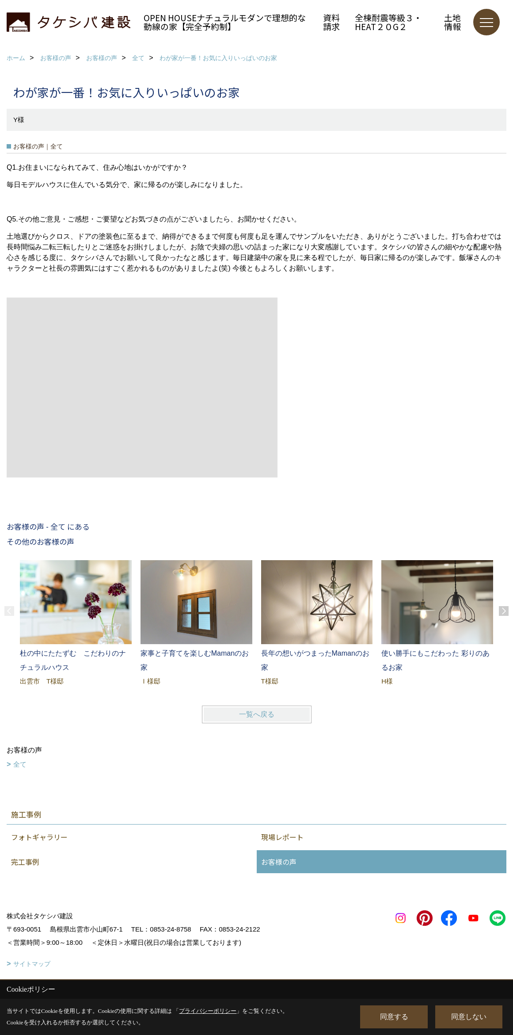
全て (20, 764)
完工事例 (25, 861)
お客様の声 (278, 861)
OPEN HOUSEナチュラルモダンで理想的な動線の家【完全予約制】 (225, 21)
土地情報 (452, 21)
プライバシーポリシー (207, 1011)
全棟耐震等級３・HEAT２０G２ (388, 21)
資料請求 (331, 21)
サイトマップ (31, 963)
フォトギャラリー (39, 837)
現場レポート (282, 837)
